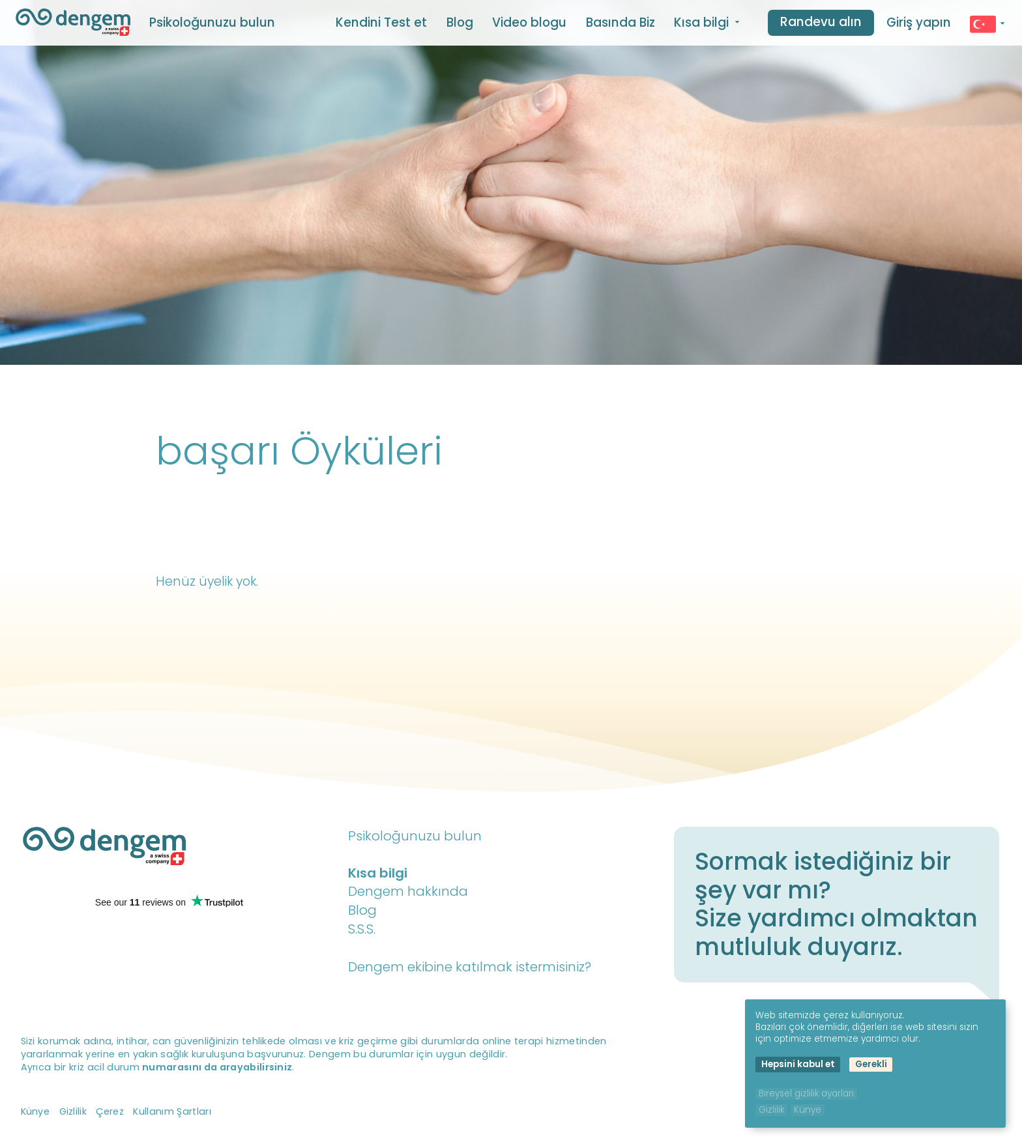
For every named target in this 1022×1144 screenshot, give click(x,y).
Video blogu (529, 22)
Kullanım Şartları (172, 1111)
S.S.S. (361, 929)
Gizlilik (73, 1111)
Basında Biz (620, 22)
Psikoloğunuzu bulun (212, 22)
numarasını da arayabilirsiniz (217, 1067)
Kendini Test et (381, 22)
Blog (459, 22)
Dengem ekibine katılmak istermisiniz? (469, 967)
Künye (35, 1111)
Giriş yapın (918, 22)
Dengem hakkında (408, 891)
